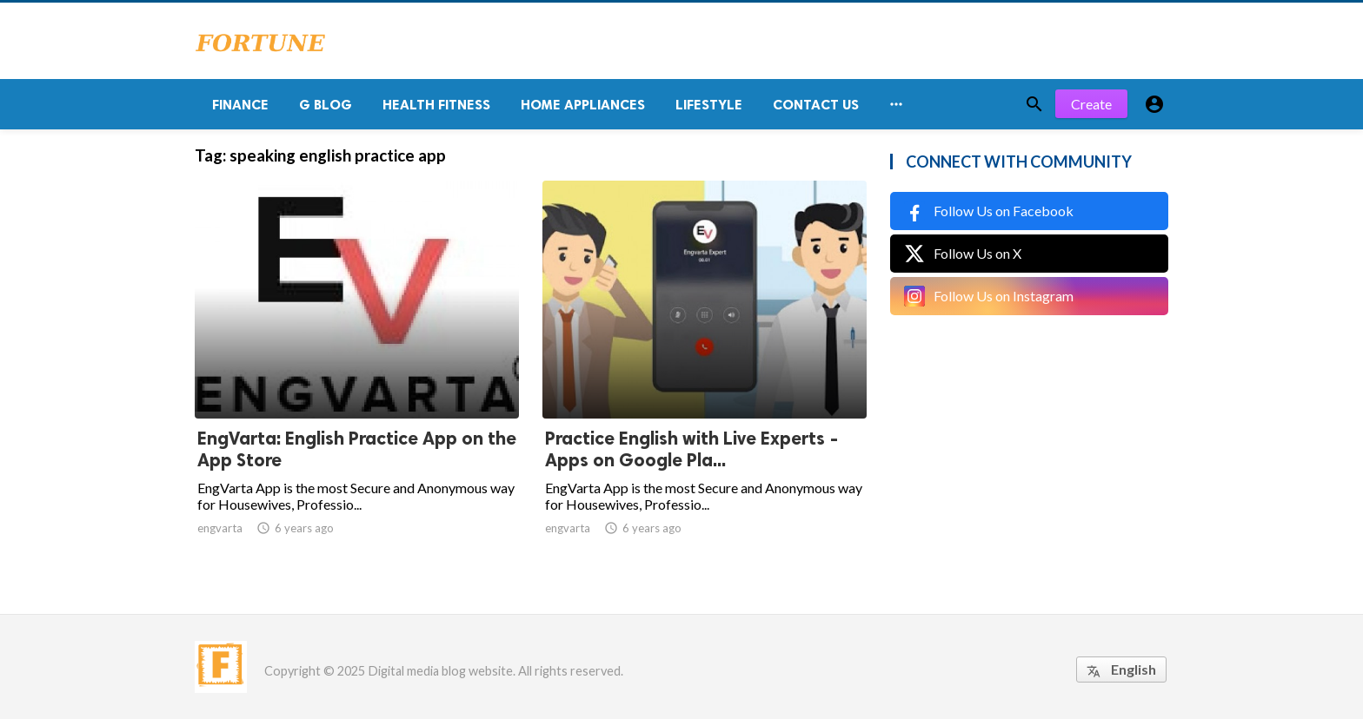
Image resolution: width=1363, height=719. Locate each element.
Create (1091, 104)
